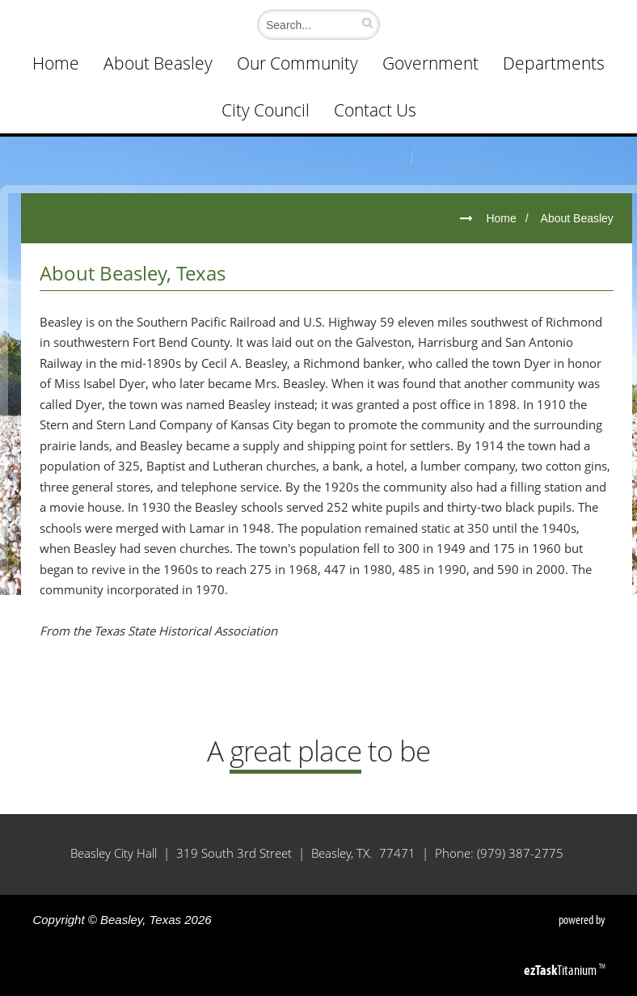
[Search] (314, 25)
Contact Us (375, 110)
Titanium (561, 970)
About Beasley (158, 63)
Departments (554, 63)
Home (55, 63)
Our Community (297, 63)
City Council (265, 110)
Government (430, 63)
